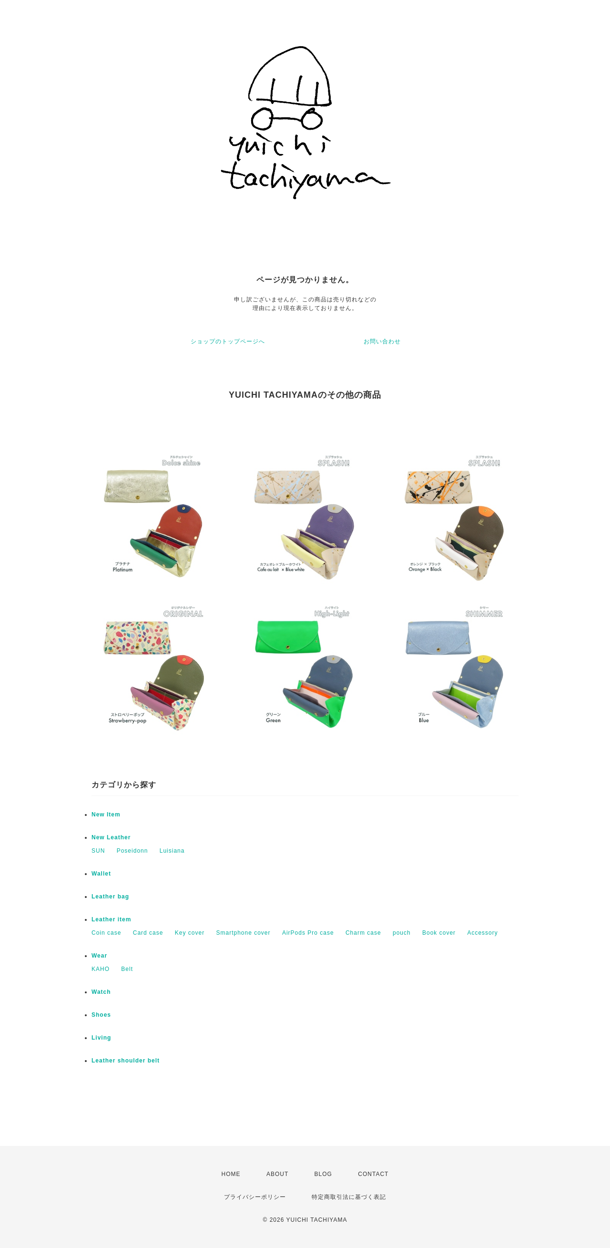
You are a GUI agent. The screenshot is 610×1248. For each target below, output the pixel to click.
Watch (101, 992)
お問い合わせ (382, 341)
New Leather (111, 837)
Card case (148, 932)
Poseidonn (132, 850)
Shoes (101, 1014)
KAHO (101, 969)
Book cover (439, 932)
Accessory (482, 932)
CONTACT (373, 1174)
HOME (231, 1174)
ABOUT (277, 1174)
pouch (402, 932)
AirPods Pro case (308, 932)
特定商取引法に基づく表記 (349, 1197)
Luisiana (172, 850)
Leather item (111, 919)
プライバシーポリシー (255, 1197)
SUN (98, 850)
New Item (106, 814)
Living (101, 1037)
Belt (127, 969)
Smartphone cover (243, 932)
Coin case (106, 932)
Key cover (189, 932)
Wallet (101, 873)
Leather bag (110, 896)
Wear (99, 955)
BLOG (323, 1174)
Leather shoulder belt (126, 1060)
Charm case (363, 932)
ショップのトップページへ (228, 341)
